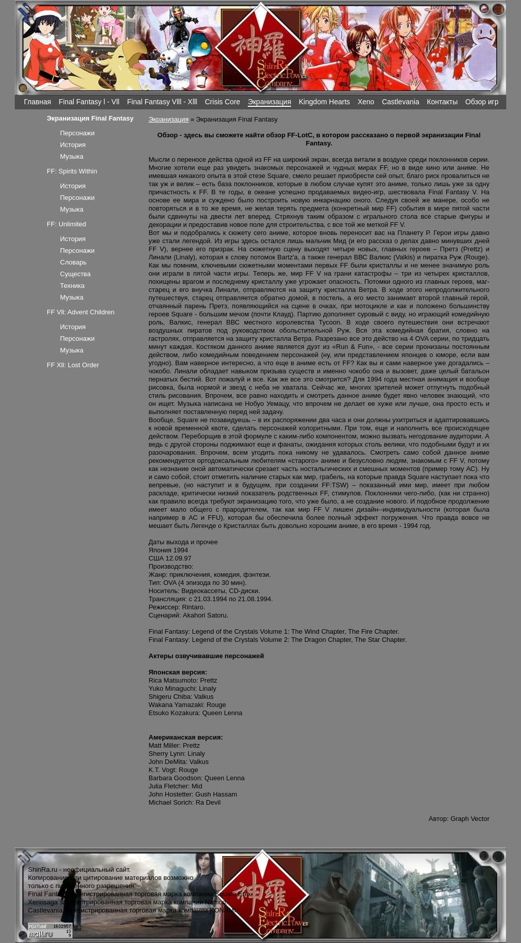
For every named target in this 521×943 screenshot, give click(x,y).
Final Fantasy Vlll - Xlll (162, 102)
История (72, 145)
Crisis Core (222, 102)
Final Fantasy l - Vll (89, 102)
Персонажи (77, 133)
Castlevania (400, 102)
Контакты (442, 102)
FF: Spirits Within (72, 171)
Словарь (73, 262)
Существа (75, 274)
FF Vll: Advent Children (80, 312)
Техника (72, 285)
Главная (37, 102)
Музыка (71, 156)
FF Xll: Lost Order (73, 365)
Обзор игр (482, 102)
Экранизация (269, 102)
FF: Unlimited (66, 224)
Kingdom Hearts (324, 102)
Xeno (366, 102)
